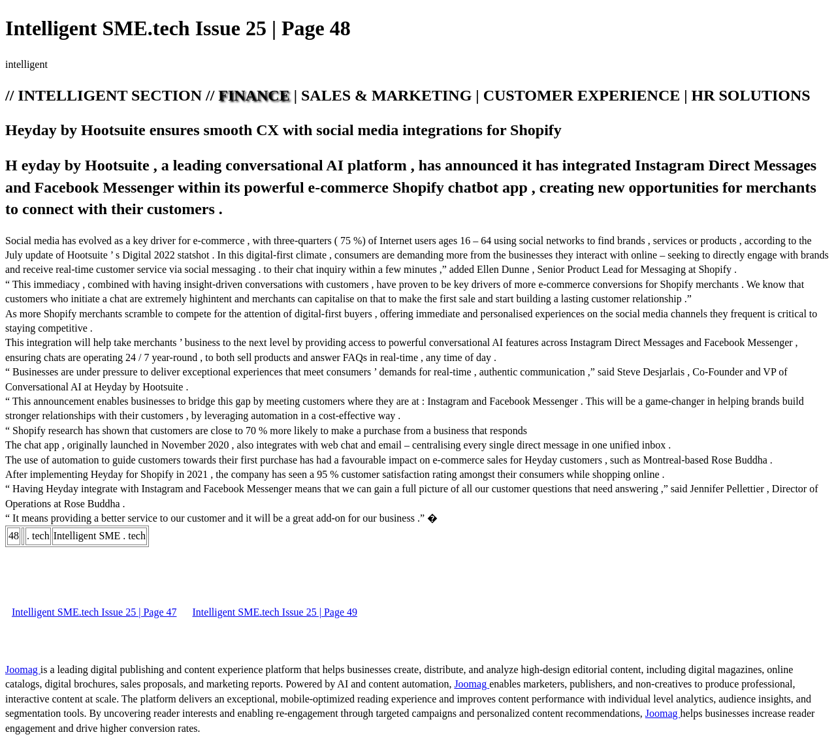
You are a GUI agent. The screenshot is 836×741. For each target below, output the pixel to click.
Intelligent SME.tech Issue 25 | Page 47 (94, 612)
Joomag (22, 669)
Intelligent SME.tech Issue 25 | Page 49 (275, 612)
